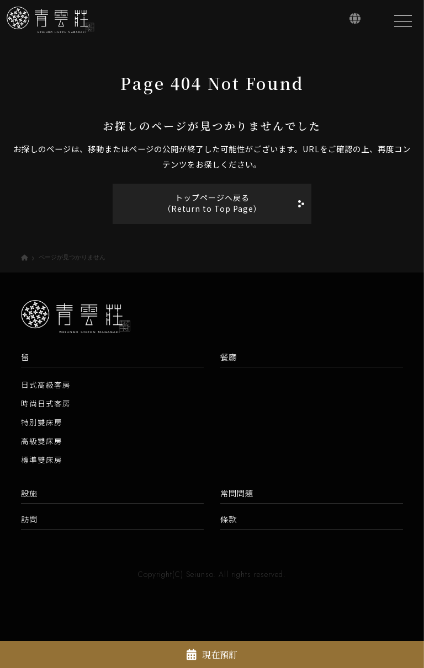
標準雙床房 (41, 460)
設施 (29, 494)
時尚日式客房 (46, 404)
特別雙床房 (41, 423)
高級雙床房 (41, 441)
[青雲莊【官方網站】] (52, 21)
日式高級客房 (46, 385)
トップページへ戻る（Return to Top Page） (212, 203)
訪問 (29, 520)
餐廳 (228, 358)
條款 (228, 520)
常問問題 (236, 494)
